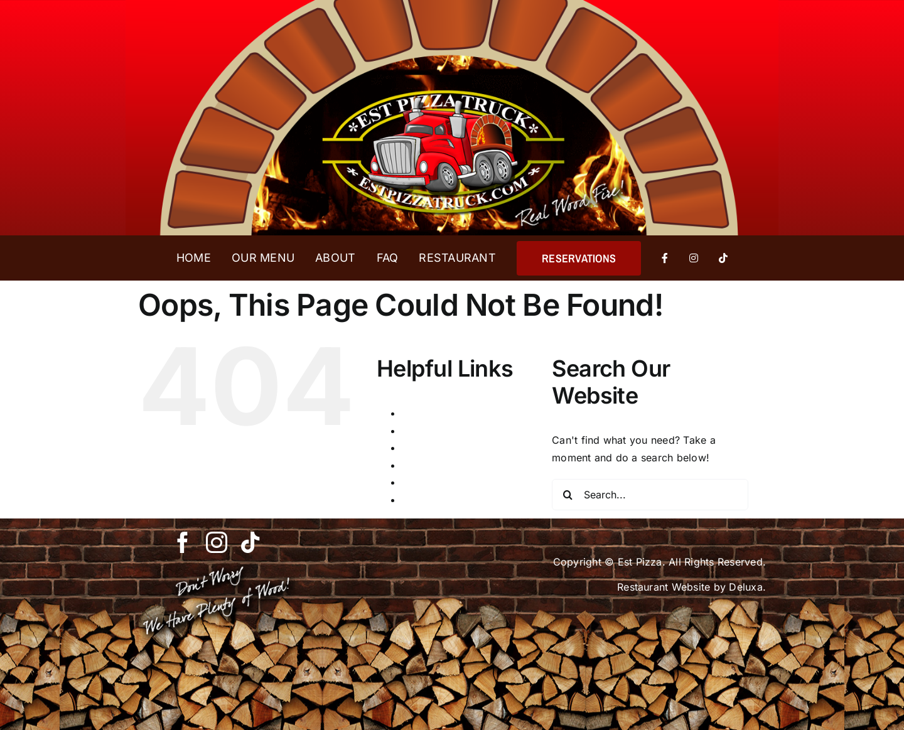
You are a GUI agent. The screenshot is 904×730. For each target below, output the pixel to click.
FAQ (411, 447)
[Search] (567, 494)
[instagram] (216, 542)
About (416, 413)
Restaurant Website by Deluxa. (691, 587)
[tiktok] (250, 542)
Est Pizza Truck (439, 430)
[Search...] (650, 494)
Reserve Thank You (448, 499)
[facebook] (182, 542)
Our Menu (425, 465)
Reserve (421, 482)
